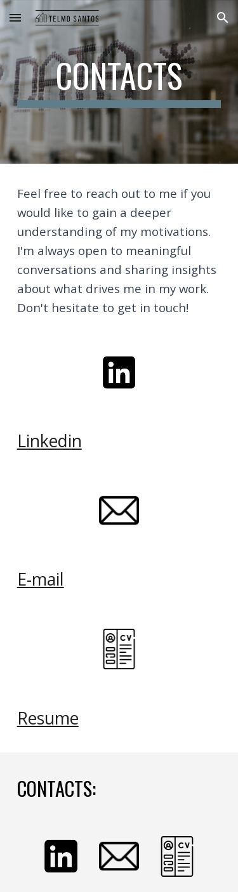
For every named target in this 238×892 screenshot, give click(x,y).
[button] (15, 17)
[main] (119, 82)
